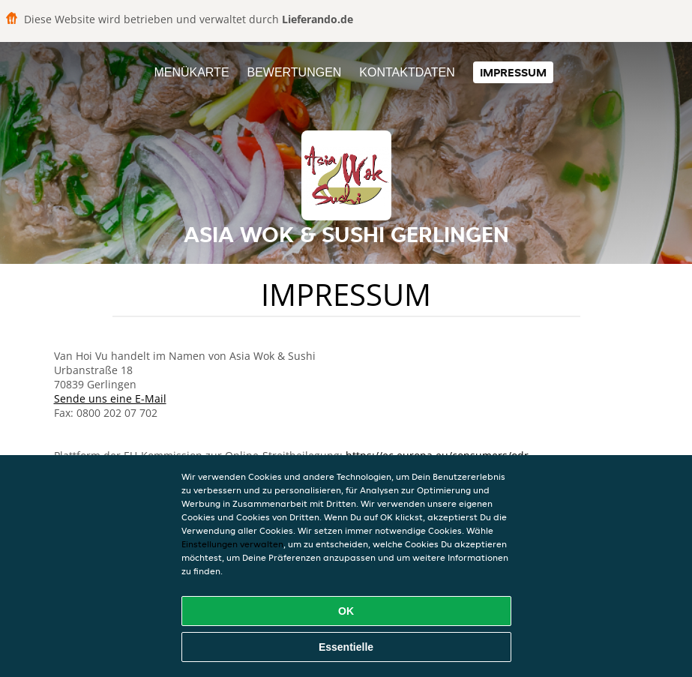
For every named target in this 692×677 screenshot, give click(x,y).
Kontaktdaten (406, 72)
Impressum (513, 72)
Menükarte (191, 72)
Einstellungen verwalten (232, 544)
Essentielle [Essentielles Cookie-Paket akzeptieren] (346, 647)
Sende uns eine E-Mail (110, 398)
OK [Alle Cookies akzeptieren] (346, 611)
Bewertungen (294, 72)
